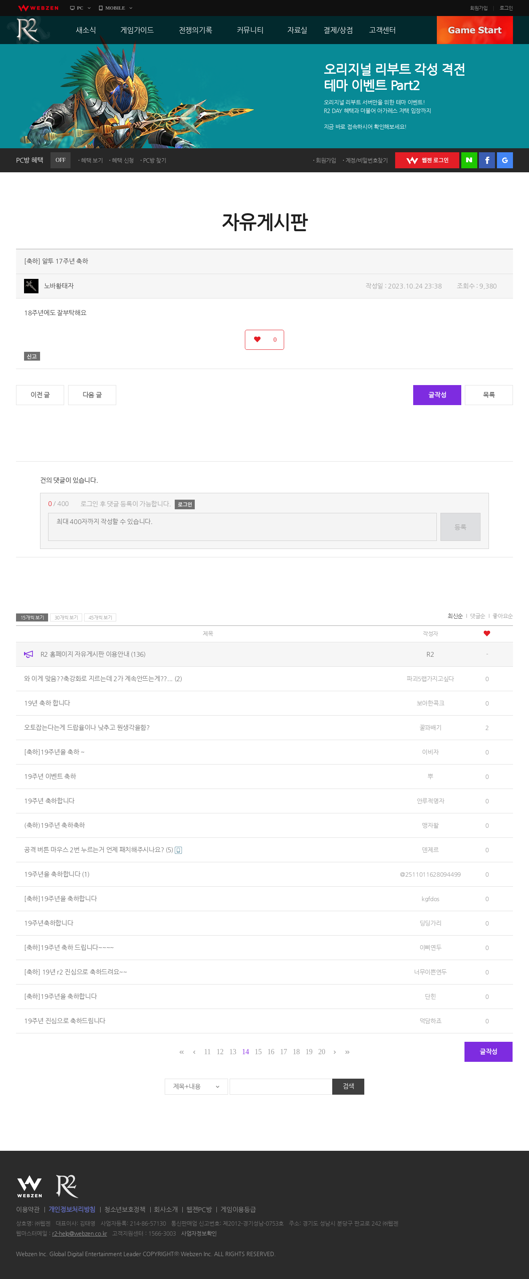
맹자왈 (430, 825)
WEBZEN (29, 1186)
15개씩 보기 (32, 617)
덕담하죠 (431, 1020)
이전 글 (40, 395)
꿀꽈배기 (431, 727)
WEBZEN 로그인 (427, 160)
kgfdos (430, 898)
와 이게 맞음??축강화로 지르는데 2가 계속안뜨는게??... (103, 678)
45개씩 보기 (100, 617)
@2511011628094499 (430, 874)
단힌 (430, 996)
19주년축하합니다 (48, 923)
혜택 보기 (92, 160)
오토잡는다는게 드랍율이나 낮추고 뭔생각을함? (87, 727)
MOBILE (115, 8)
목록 (489, 395)
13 (232, 1052)
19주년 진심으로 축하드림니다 (64, 1021)
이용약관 (28, 1209)
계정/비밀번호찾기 (366, 160)
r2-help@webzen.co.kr (79, 1234)
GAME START (475, 30)
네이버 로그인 (469, 160)
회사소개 (166, 1209)
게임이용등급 (238, 1209)
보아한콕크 (430, 703)
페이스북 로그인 (487, 160)
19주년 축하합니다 (49, 801)
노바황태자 (59, 286)
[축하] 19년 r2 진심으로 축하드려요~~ (75, 972)
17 (283, 1052)
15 (257, 1052)
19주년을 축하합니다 (56, 874)
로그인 (506, 8)
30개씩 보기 (66, 617)
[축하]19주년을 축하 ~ (54, 752)
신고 (32, 356)
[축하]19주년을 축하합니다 (60, 898)
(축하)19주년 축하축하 (54, 825)
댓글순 (477, 616)
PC (80, 8)
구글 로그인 (505, 160)
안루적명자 (430, 800)
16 (270, 1052)
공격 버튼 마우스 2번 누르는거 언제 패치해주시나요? (103, 849)
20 (321, 1052)
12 (219, 1052)
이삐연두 (431, 947)
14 (245, 1052)
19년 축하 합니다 (47, 703)
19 (308, 1052)
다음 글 (92, 395)
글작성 (437, 395)
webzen (38, 8)
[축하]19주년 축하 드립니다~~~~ (69, 947)
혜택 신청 (123, 160)
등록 (460, 527)
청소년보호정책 (124, 1209)
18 (296, 1052)
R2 (28, 30)
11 (207, 1052)
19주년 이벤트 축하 (50, 776)
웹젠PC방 (199, 1209)
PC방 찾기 (154, 160)
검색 (348, 1086)
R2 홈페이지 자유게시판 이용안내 (92, 654)
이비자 (430, 751)
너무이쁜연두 (430, 971)
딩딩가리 (431, 923)
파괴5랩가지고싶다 (430, 678)
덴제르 (430, 849)
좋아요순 (503, 616)
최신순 (455, 616)
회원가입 (479, 8)
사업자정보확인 (199, 1234)
